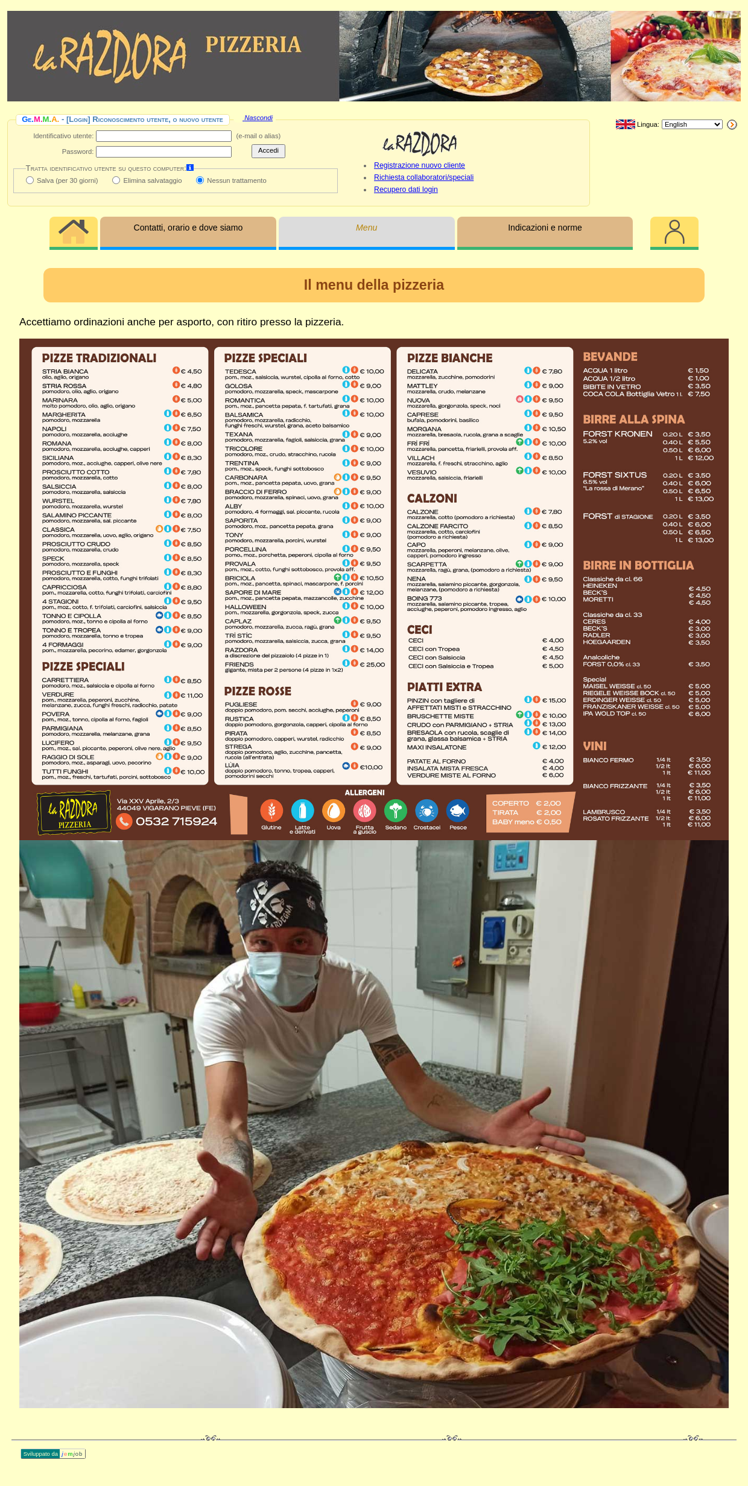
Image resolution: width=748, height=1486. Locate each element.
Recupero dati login (406, 189)
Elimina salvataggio (152, 180)
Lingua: (637, 125)
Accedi (268, 150)
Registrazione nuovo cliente (419, 165)
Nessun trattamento (236, 180)
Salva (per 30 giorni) (67, 180)
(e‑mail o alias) (258, 135)
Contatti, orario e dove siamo (187, 227)
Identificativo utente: (63, 135)
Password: (78, 151)
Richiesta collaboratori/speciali (424, 177)
